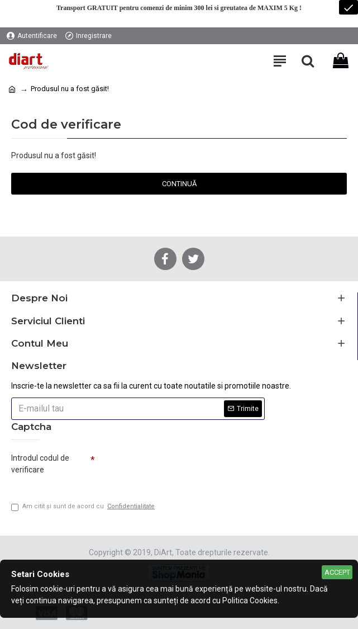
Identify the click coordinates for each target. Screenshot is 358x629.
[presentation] (173, 468)
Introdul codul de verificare (40, 463)
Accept (337, 572)
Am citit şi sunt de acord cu (83, 507)
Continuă (179, 183)
